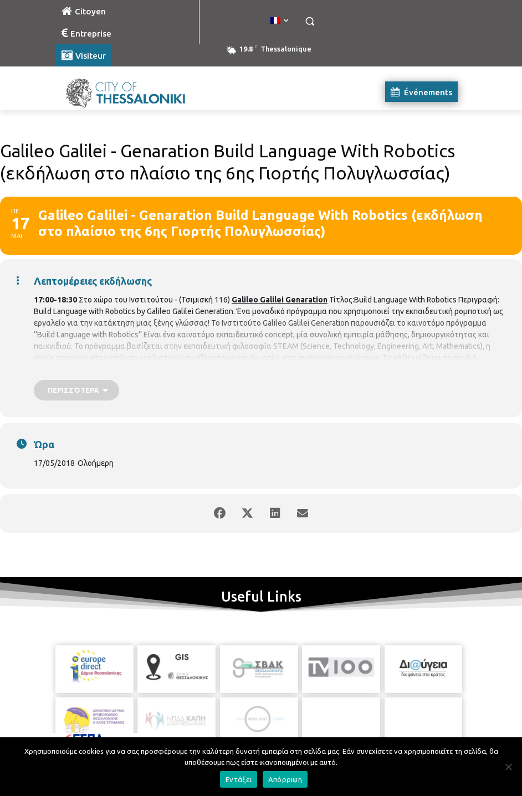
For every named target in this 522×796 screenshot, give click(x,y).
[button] (309, 21)
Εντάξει (239, 779)
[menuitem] (279, 21)
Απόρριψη (285, 779)
